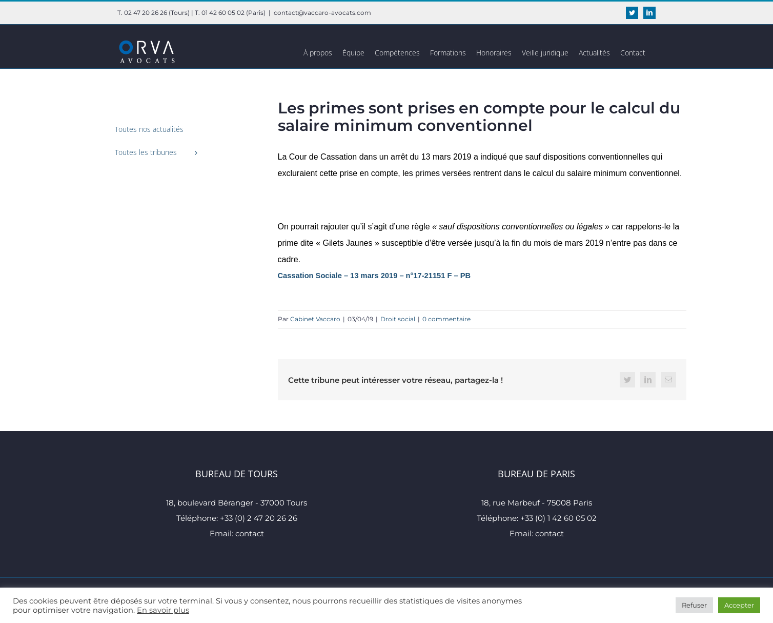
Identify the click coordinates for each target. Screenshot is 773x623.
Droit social (397, 319)
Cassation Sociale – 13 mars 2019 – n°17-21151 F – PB (374, 275)
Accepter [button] (739, 605)
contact (249, 533)
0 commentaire (446, 319)
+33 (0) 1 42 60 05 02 (558, 518)
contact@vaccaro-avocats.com (322, 12)
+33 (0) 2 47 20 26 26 (258, 518)
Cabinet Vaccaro (315, 319)
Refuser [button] (694, 605)
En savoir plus (163, 610)
